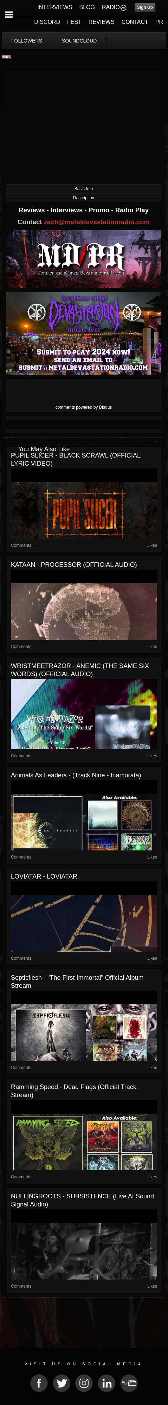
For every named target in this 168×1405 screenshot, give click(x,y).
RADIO (111, 7)
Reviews (33, 210)
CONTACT (135, 22)
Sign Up (145, 7)
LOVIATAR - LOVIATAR (44, 876)
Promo (100, 210)
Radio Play (132, 210)
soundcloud (79, 41)
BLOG (87, 7)
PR (159, 22)
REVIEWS (102, 22)
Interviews (67, 210)
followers (26, 41)
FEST (74, 22)
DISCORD (47, 22)
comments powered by (84, 407)
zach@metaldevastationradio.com (97, 222)
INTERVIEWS (54, 7)
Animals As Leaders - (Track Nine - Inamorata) (76, 775)
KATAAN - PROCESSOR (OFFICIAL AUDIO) (74, 564)
